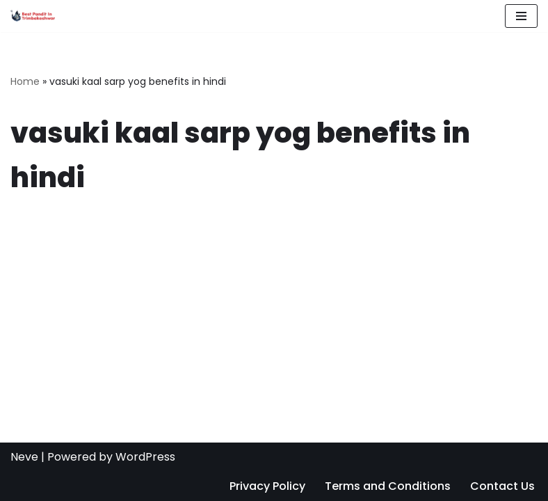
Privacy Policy (267, 486)
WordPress (145, 457)
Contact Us (502, 486)
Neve (24, 457)
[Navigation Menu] (521, 16)
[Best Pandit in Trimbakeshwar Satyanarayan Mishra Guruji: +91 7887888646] (32, 16)
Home (25, 81)
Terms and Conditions (388, 486)
